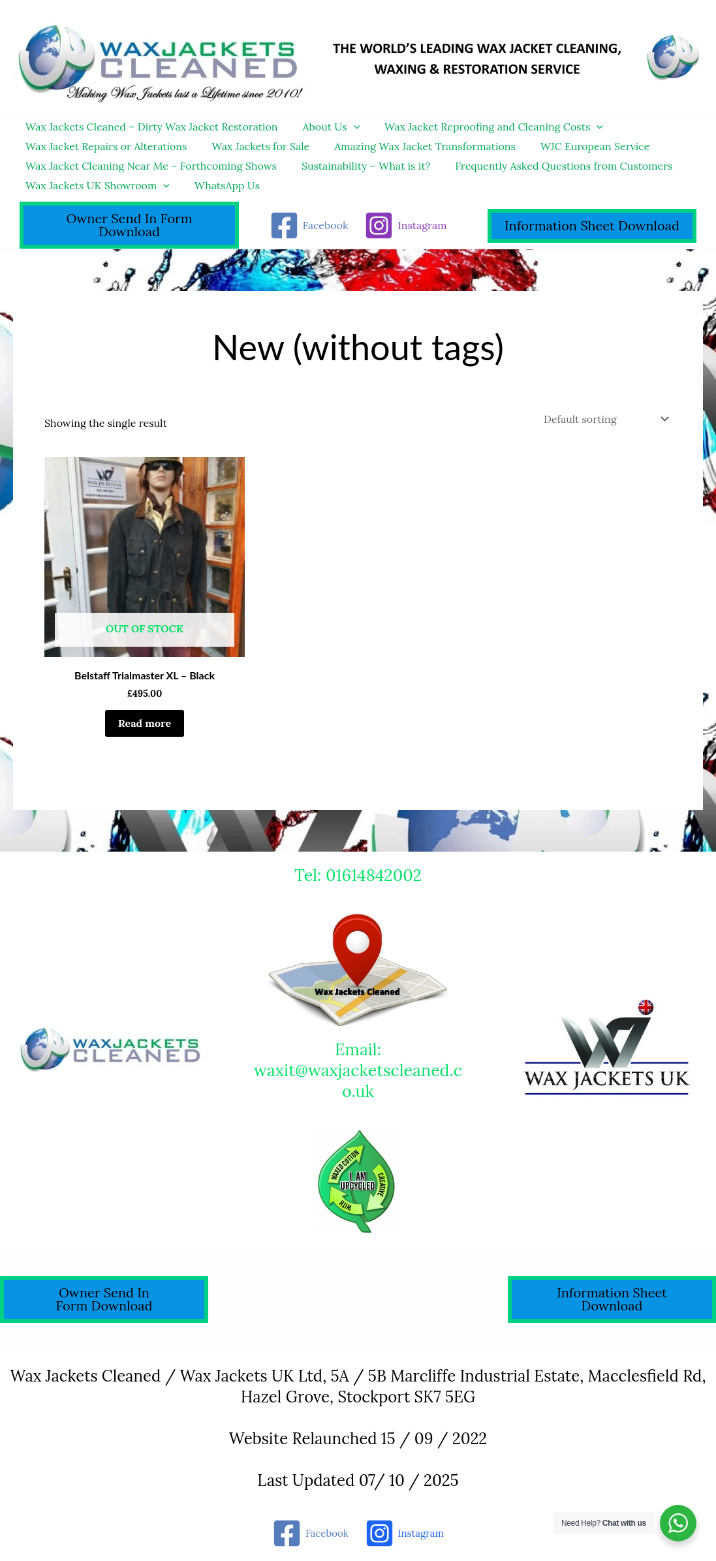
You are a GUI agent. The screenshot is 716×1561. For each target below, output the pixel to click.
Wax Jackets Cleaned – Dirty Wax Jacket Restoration (149, 126)
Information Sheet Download (592, 225)
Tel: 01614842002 (358, 875)
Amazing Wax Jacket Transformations (415, 146)
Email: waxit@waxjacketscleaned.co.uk (358, 1070)
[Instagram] (405, 225)
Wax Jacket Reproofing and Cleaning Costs (484, 126)
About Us (325, 126)
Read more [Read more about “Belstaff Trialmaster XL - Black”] (144, 723)
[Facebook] (308, 225)
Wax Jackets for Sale (255, 146)
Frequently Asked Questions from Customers (553, 165)
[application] (347, 126)
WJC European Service (581, 146)
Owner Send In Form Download (129, 225)
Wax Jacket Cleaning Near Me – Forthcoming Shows (149, 165)
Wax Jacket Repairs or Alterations (104, 146)
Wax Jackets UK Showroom (95, 185)
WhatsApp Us (221, 185)
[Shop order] (605, 419)
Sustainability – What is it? (360, 165)
